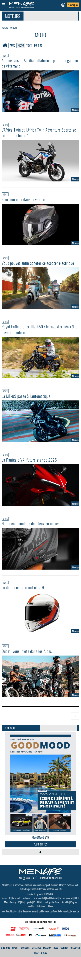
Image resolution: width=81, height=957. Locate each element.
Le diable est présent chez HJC (25, 587)
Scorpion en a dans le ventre (23, 199)
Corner (64, 947)
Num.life (65, 902)
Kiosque (73, 5)
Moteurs (13, 27)
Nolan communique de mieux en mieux (30, 523)
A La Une (5, 947)
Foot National (52, 898)
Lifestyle (36, 947)
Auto (12, 45)
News (5, 55)
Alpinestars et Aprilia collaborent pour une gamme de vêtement (40, 63)
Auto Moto (16, 898)
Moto (21, 45)
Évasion (47, 947)
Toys (29, 45)
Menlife (5, 27)
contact (67, 911)
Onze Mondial (39, 898)
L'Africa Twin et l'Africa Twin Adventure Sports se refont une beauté (39, 132)
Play (36, 952)
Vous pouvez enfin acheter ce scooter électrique (38, 263)
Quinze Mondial (65, 898)
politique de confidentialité (50, 911)
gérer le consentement (28, 911)
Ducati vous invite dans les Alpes (27, 651)
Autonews (26, 898)
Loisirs (38, 45)
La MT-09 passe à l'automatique (26, 396)
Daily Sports (26, 902)
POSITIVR (37, 902)
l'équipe (75, 911)
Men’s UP (6, 898)
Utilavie (50, 906)
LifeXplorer (40, 906)
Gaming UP (15, 902)
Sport (15, 947)
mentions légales (9, 911)
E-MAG (44, 952)
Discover (75, 947)
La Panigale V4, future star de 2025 (29, 460)
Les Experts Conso (52, 902)
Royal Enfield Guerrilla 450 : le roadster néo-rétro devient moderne (40, 329)
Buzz (56, 947)
